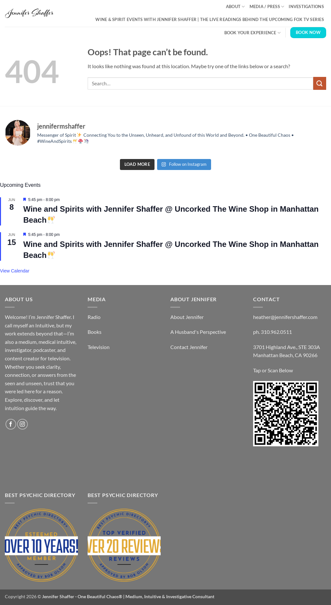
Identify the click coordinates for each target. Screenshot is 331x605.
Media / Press (267, 7)
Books (94, 332)
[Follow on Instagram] (22, 424)
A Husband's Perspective (198, 332)
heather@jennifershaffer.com (285, 317)
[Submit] (319, 83)
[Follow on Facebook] (10, 424)
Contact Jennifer (189, 347)
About (235, 7)
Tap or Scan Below (273, 370)
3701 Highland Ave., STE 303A (286, 347)
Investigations (306, 6)
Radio (94, 317)
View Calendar (14, 270)
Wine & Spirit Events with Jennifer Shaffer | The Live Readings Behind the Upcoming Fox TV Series (209, 19)
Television (99, 347)
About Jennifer (187, 317)
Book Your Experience (252, 33)
